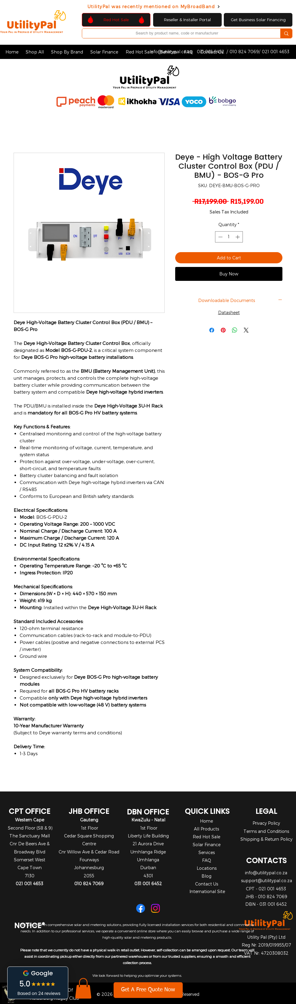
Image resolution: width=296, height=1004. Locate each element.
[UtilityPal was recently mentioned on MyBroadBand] (154, 6)
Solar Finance (206, 844)
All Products (206, 828)
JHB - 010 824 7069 (266, 896)
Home (206, 821)
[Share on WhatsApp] (234, 330)
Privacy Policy (266, 823)
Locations (207, 868)
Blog (206, 876)
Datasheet (229, 312)
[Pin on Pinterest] (223, 330)
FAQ (206, 860)
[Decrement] (220, 237)
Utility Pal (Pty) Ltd (266, 937)
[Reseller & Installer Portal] (187, 20)
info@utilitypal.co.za (266, 872)
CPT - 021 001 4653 (266, 888)
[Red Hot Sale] (116, 20)
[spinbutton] (229, 237)
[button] (35, 51)
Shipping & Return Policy (266, 839)
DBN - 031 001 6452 (266, 904)
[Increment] (238, 237)
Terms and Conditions (266, 831)
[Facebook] (140, 908)
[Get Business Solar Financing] (258, 20)
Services (206, 852)
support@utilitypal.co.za (266, 880)
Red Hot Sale (206, 836)
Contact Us (206, 883)
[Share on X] (246, 330)
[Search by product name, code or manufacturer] (177, 33)
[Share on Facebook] (211, 330)
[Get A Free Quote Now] (148, 990)
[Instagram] (155, 908)
